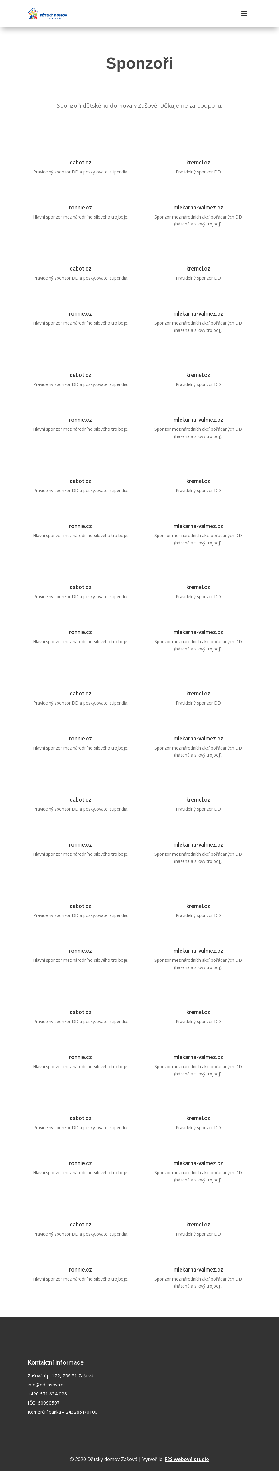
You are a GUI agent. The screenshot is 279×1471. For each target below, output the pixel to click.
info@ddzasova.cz (46, 1385)
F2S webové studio (187, 1459)
